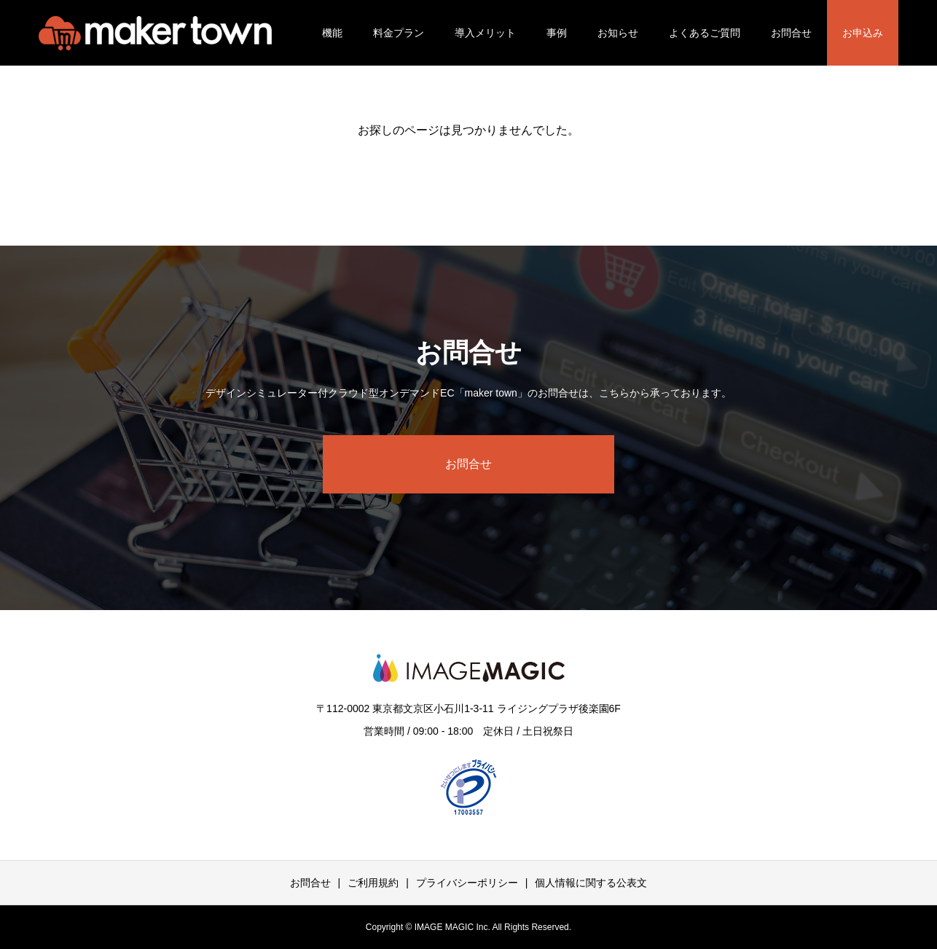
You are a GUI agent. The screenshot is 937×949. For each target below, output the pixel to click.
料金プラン (398, 33)
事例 (556, 33)
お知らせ (617, 33)
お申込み (862, 33)
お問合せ (791, 33)
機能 (332, 33)
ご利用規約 (373, 883)
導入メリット (485, 33)
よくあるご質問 (704, 33)
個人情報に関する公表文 (591, 883)
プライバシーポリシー (467, 883)
